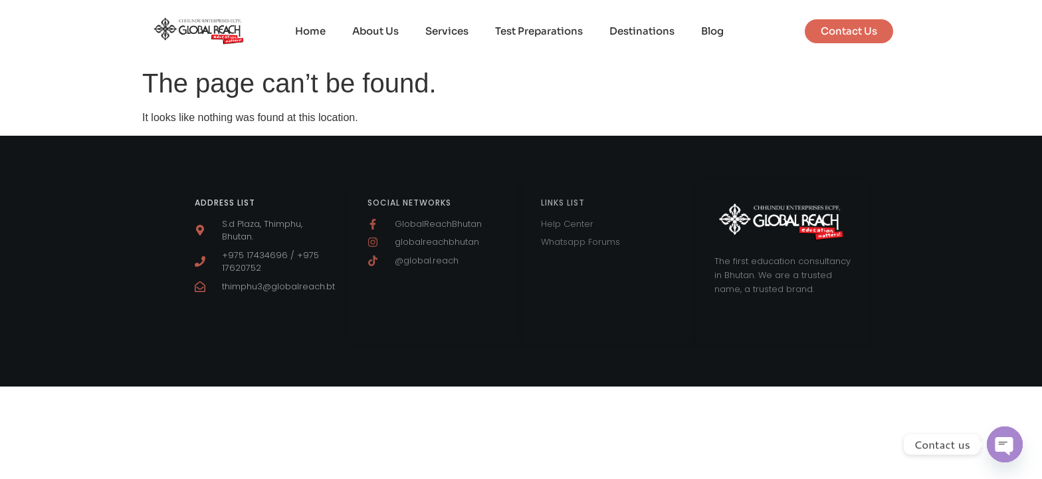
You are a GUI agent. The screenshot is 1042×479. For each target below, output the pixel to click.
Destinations (642, 31)
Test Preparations (539, 31)
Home (310, 31)
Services (447, 31)
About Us (375, 31)
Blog (712, 31)
